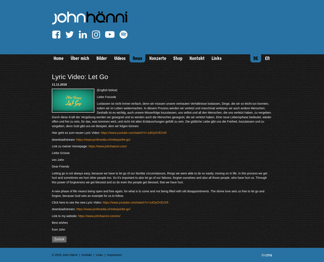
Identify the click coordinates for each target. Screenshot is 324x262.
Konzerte (157, 58)
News (137, 58)
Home (59, 58)
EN (267, 58)
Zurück (59, 239)
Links (217, 58)
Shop (177, 58)
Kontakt (197, 58)
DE (255, 58)
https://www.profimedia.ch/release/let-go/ (103, 139)
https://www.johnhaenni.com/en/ (99, 216)
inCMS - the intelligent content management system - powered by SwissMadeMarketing (267, 255)
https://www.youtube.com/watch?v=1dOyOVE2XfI (134, 132)
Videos (120, 58)
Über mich (80, 58)
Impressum (114, 255)
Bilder (101, 58)
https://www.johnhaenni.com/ (107, 146)
